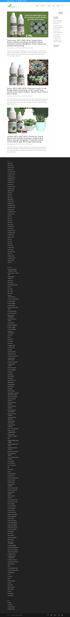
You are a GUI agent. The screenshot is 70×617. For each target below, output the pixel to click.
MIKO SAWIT (11, 386)
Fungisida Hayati (11, 345)
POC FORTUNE (11, 463)
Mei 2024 (10, 195)
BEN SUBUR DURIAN (12, 284)
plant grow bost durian (13, 451)
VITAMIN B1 (10, 593)
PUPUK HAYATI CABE (13, 488)
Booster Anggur (11, 305)
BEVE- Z (9, 286)
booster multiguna (12, 329)
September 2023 (11, 211)
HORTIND (10, 372)
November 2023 (11, 207)
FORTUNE (10, 343)
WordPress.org (11, 609)
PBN (9, 438)
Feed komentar (11, 606)
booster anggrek (11, 303)
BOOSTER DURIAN (12, 313)
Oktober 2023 (11, 209)
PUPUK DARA (11, 475)
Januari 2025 (10, 184)
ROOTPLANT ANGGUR (13, 547)
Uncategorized (11, 572)
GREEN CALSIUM (12, 354)
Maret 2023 (10, 224)
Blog (53, 5)
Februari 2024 (11, 201)
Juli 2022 (10, 239)
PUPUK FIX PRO (11, 480)
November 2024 (11, 186)
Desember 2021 (11, 251)
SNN (9, 566)
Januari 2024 (10, 203)
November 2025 (11, 173)
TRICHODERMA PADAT (13, 570)
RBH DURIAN (11, 535)
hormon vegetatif (12, 369)
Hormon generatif (12, 367)
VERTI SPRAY (11, 589)
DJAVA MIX (10, 339)
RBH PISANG (11, 539)
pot (8, 467)
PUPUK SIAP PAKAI (12, 520)
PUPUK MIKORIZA (12, 512)
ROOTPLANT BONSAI (13, 549)
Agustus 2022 (11, 237)
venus (9, 574)
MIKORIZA (10, 388)
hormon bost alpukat (12, 362)
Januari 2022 (10, 249)
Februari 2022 (11, 247)
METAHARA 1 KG (12, 380)
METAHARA (10, 378)
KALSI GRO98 (11, 376)
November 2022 (11, 232)
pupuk (9, 471)
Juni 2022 (10, 241)
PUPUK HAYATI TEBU (13, 501)
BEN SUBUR (10, 282)
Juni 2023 (10, 218)
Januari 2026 (10, 169)
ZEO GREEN (10, 595)
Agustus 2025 (11, 180)
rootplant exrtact (11, 554)
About (49, 5)
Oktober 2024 (11, 188)
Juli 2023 (10, 216)
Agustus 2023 (11, 213)
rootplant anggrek (12, 545)
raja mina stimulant (12, 529)
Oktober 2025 (11, 176)
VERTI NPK (10, 585)
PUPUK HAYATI (11, 482)
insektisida (10, 374)
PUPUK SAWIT (11, 518)
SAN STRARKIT (11, 564)
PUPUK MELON (11, 510)
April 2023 (10, 222)
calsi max (10, 335)
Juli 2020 (10, 262)
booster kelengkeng (12, 325)
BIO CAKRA (10, 291)
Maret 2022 (10, 245)
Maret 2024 (10, 199)
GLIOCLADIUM (11, 347)
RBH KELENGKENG (12, 537)
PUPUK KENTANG (12, 506)
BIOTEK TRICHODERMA (13, 299)
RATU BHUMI (11, 531)
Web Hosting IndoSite (17, 615)
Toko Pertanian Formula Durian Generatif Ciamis (57, 36)
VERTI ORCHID (11, 587)
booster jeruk (11, 323)
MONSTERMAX (11, 391)
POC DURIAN (11, 461)
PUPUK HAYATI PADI (12, 499)
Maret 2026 (10, 165)
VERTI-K (9, 591)
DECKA (9, 337)
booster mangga (11, 327)
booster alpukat (11, 301)
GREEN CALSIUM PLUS (13, 356)
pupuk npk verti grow (12, 514)
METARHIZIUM (11, 384)
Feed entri (10, 604)
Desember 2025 (11, 171)
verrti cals (10, 576)
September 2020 (11, 258)
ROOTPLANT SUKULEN (27, 48)
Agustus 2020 (11, 260)
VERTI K (9, 583)
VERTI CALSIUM (11, 580)
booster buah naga (12, 311)
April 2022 (10, 243)
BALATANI (10, 280)
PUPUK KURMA (11, 508)
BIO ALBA (10, 289)
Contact (58, 5)
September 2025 (11, 178)
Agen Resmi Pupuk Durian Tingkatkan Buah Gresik (57, 22)
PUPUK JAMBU (11, 503)
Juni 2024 (10, 192)
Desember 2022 (11, 230)
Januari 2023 (10, 228)
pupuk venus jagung (12, 525)
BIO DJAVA (10, 293)
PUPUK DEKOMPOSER (13, 478)
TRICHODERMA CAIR (12, 568)
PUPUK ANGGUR (11, 473)
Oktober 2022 (11, 235)
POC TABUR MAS (12, 465)
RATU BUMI (10, 533)
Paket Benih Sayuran (12, 396)
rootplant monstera (12, 559)
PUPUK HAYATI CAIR (12, 490)
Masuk (9, 602)
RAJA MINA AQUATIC (12, 527)
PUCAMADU (10, 469)
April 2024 (10, 197)
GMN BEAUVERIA (12, 351)
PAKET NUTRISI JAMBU (13, 428)
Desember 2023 (11, 205)
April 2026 (10, 163)
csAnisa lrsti (11, 48)
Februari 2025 (11, 182)
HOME (37, 5)
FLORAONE (10, 341)
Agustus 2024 (11, 190)
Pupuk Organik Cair (12, 516)
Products (42, 5)
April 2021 (10, 253)
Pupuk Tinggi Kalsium (12, 522)
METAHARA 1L (11, 382)
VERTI (9, 578)
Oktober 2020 (11, 256)
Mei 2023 (10, 220)
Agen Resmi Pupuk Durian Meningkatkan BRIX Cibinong (58, 27)
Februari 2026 (11, 167)
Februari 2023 (11, 226)
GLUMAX (10, 349)
